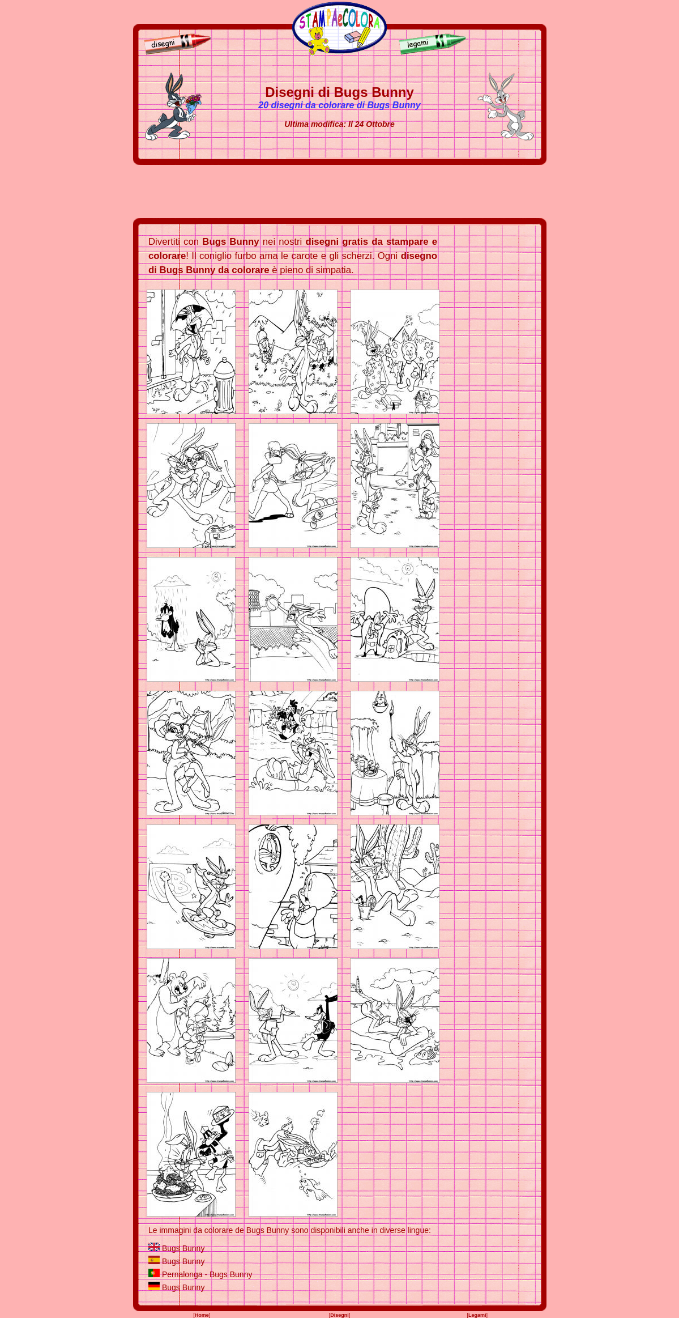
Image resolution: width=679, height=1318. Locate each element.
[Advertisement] (340, 191)
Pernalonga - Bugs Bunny (207, 1274)
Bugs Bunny (183, 1248)
